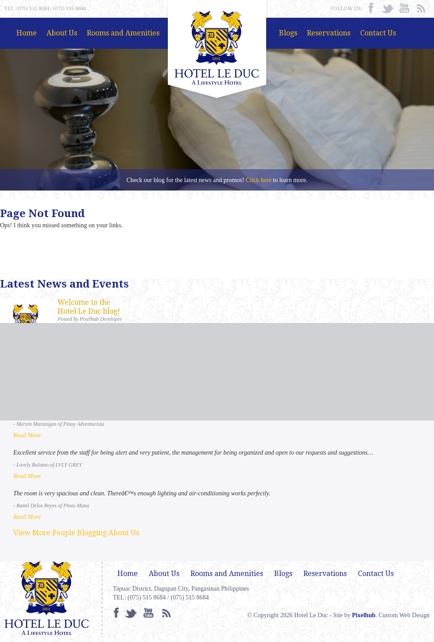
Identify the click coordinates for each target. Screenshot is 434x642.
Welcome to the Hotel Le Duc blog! (89, 306)
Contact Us (378, 33)
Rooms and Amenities (123, 33)
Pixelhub (364, 615)
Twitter (387, 8)
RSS (421, 8)
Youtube (404, 8)
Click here (258, 180)
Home (26, 33)
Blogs (288, 33)
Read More (27, 435)
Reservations (328, 33)
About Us (61, 33)
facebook (370, 8)
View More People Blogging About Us (76, 533)
